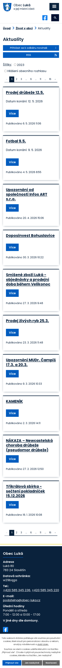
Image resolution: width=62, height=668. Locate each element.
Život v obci (24, 28)
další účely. (43, 644)
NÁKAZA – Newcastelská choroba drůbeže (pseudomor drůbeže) (29, 445)
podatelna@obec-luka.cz (21, 600)
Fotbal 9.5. (16, 141)
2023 (20, 65)
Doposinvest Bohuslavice (30, 235)
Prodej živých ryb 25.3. (27, 320)
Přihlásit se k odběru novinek (33, 48)
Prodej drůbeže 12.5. (25, 92)
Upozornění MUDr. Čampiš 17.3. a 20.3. (31, 362)
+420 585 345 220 (45, 590)
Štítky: (7, 64)
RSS (41, 55)
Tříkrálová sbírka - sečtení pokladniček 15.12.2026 (25, 491)
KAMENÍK (14, 401)
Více (12, 113)
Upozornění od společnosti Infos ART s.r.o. (26, 194)
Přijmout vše (11, 662)
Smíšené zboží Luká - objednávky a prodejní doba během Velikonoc (28, 279)
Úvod (7, 28)
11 (40, 79)
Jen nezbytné (32, 662)
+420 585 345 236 (16, 590)
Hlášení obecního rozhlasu (26, 71)
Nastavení (51, 662)
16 (50, 79)
